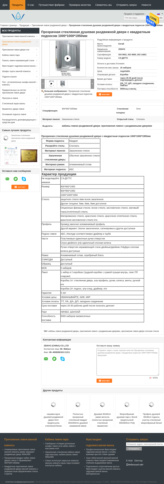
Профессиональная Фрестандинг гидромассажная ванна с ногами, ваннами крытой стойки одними (101, 452)
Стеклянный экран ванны (13, 103)
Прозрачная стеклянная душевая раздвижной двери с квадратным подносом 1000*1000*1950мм (68, 94)
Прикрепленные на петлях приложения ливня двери (14, 91)
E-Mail (129, 460)
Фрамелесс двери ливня (13, 109)
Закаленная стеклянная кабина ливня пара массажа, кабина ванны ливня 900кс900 (62, 454)
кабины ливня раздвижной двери (63, 331)
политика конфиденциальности (19, 482)
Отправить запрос (126, 4)
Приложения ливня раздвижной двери (49, 25)
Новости (146, 4)
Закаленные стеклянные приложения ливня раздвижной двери (23, 138)
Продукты (17, 4)
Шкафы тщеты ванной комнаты (16, 71)
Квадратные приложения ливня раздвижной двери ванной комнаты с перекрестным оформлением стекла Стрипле (21, 470)
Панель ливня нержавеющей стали (18, 60)
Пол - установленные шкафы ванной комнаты (19, 83)
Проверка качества (80, 4)
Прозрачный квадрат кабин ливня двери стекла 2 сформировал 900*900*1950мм (19, 460)
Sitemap (138, 460)
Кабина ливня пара (11, 55)
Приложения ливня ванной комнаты (18, 36)
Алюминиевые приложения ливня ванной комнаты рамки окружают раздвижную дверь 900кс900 (19, 452)
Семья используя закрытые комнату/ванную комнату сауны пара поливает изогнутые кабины (62, 463)
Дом (5, 4)
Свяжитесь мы (103, 4)
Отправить (134, 449)
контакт (106, 94)
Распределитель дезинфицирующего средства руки (19, 121)
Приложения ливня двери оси (15, 50)
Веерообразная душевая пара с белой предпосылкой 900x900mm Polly (127, 418)
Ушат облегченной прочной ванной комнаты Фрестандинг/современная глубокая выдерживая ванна (102, 460)
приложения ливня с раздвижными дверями (100, 331)
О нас (31, 4)
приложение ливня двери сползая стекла (140, 331)
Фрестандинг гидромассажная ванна (18, 66)
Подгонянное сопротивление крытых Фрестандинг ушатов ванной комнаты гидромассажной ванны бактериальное (103, 470)
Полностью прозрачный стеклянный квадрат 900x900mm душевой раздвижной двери (78, 420)
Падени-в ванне (9, 77)
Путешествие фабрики (52, 4)
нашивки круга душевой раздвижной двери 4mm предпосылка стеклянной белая (53, 420)
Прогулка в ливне (10, 98)
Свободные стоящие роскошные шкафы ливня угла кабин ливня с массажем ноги (60, 446)
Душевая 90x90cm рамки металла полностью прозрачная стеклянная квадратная (102, 420)
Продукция (24, 25)
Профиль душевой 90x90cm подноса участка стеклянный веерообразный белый (151, 418)
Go (161, 18)
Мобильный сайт (134, 465)
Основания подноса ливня (14, 114)
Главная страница (8, 25)
